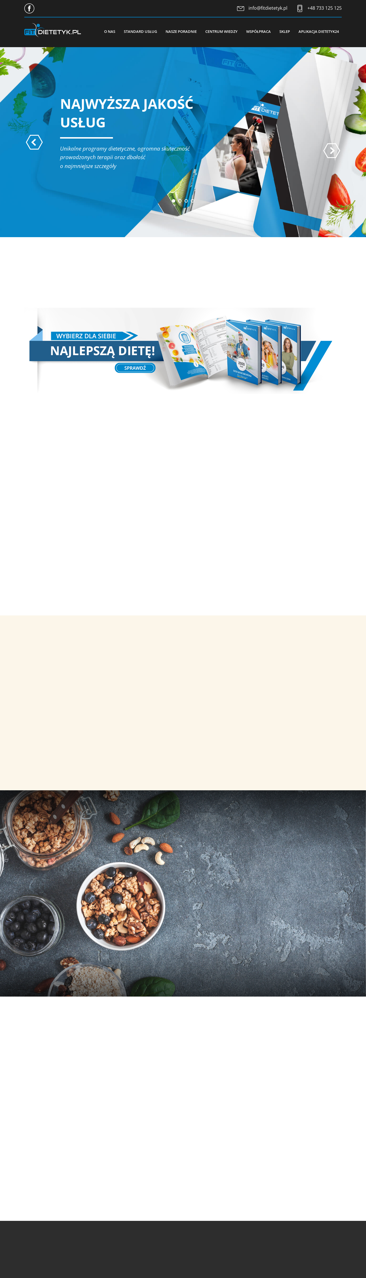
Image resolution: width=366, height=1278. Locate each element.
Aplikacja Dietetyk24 (319, 31)
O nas (109, 31)
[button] (173, 201)
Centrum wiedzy (221, 31)
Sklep (284, 31)
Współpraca (258, 31)
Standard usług (140, 31)
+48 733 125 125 (324, 8)
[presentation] (34, 142)
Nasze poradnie (181, 31)
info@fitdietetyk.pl (267, 8)
